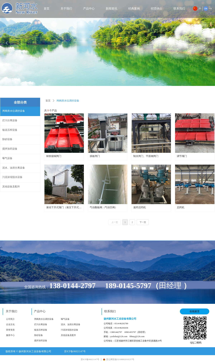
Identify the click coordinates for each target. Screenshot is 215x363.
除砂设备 (38, 335)
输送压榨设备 (40, 330)
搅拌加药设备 (40, 340)
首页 (48, 100)
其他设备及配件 (68, 335)
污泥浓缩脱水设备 (69, 330)
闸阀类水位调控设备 (44, 319)
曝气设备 (65, 319)
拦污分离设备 (40, 324)
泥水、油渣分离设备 (70, 324)
